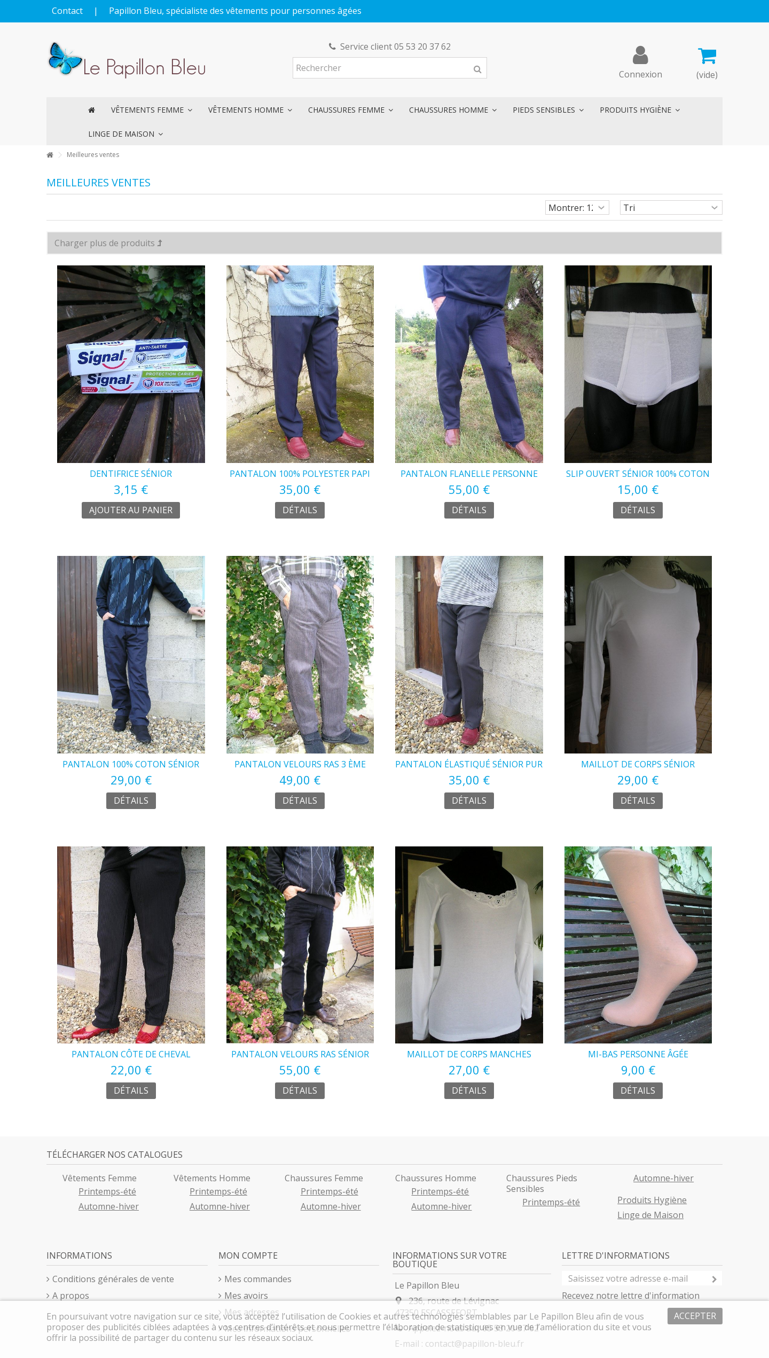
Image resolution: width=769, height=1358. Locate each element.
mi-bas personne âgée (638, 1054)
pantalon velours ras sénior (300, 1054)
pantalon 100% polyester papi (300, 474)
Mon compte (248, 1255)
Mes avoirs (246, 1295)
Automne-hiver (109, 1206)
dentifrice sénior (131, 474)
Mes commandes (258, 1279)
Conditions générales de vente (113, 1279)
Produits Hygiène (652, 1200)
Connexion (640, 72)
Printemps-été (107, 1191)
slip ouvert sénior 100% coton (638, 474)
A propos (70, 1295)
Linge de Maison (650, 1215)
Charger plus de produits (108, 243)
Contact (67, 11)
